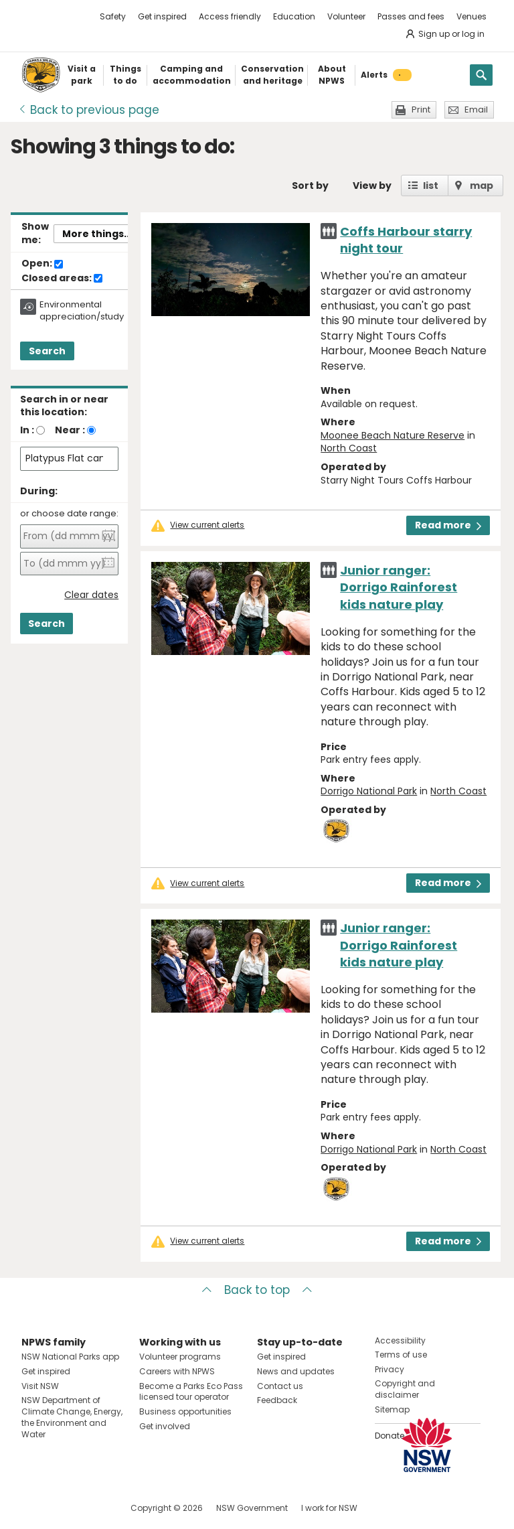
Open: (42, 264)
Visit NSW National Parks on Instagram (62, 1508)
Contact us (280, 1386)
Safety (113, 16)
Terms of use (401, 1354)
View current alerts (207, 525)
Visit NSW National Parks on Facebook (33, 1508)
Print (421, 109)
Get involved (164, 1426)
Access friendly (230, 16)
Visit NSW (40, 1386)
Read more (448, 525)
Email (476, 109)
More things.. (95, 233)
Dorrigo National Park (369, 791)
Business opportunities (185, 1411)
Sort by (310, 185)
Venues (471, 16)
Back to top (257, 1290)
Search (47, 351)
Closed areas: (61, 279)
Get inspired (162, 16)
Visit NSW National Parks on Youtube (91, 1508)
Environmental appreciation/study (81, 311)
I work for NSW (329, 1508)
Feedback (277, 1400)
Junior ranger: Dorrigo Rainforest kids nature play (398, 587)
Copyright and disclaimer (405, 1389)
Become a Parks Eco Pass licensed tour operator (191, 1391)
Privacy (389, 1369)
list (430, 185)
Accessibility (400, 1340)
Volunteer (346, 16)
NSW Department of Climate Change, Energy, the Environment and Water (71, 1416)
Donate (389, 1435)
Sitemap (392, 1409)
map (481, 185)
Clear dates (91, 595)
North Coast (349, 448)
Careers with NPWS (177, 1371)
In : (27, 430)
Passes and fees (410, 16)
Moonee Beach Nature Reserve (392, 435)
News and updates (296, 1371)
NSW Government (252, 1508)
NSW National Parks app (70, 1356)
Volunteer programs (180, 1356)
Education (294, 16)
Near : (70, 430)
